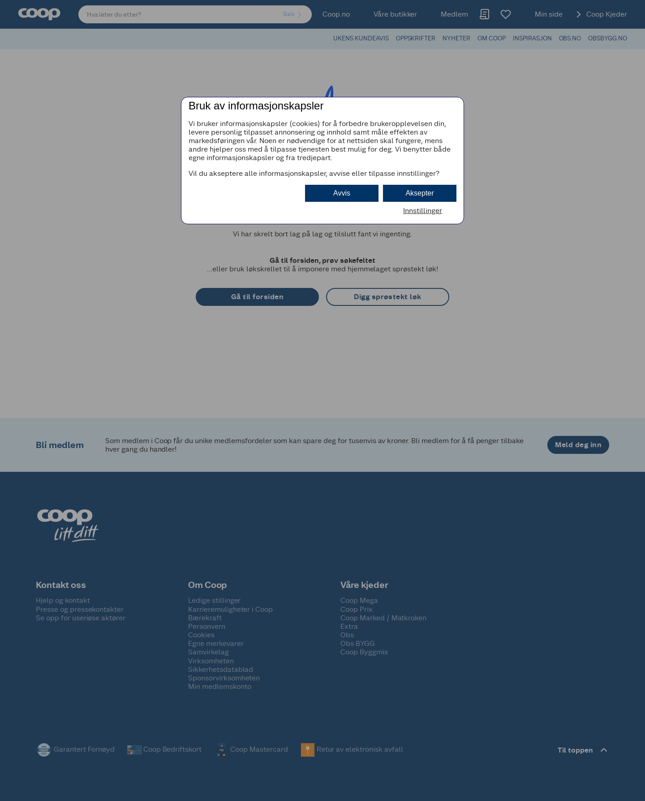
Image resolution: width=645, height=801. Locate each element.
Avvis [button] (341, 193)
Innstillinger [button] (422, 210)
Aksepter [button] (419, 193)
